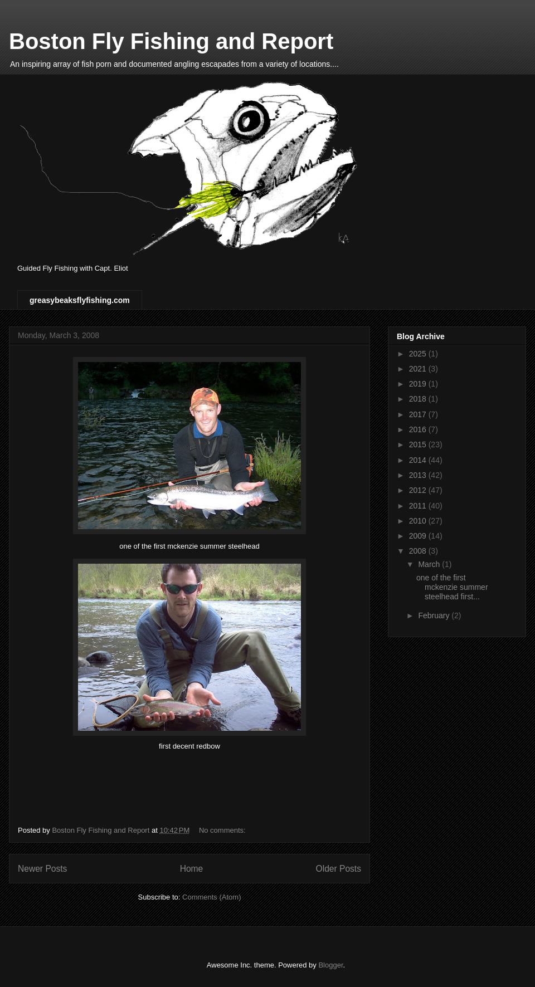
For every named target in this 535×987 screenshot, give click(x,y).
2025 (419, 353)
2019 (419, 383)
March (430, 564)
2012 (419, 490)
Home (191, 868)
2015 (419, 444)
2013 (419, 475)
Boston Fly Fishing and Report (171, 41)
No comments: (223, 830)
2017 (419, 414)
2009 (419, 535)
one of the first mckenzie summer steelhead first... (452, 587)
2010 (419, 520)
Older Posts (338, 868)
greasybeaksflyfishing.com (80, 300)
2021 (419, 368)
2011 (419, 505)
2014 (419, 460)
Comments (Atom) (211, 897)
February (434, 615)
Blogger (330, 965)
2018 (419, 398)
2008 (419, 550)
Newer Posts (42, 868)
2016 (419, 429)
